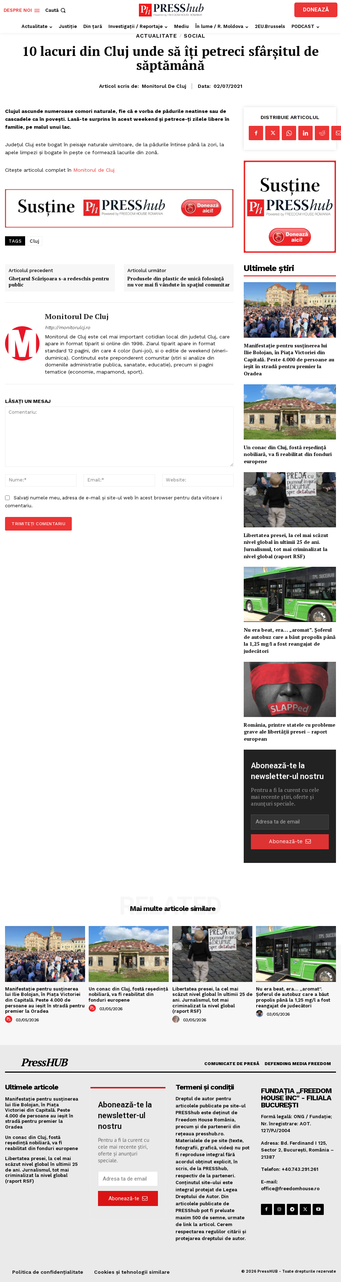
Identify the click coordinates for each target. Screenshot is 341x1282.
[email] (290, 822)
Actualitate (156, 36)
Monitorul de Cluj (164, 86)
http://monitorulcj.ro (67, 327)
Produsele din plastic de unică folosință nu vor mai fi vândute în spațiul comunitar (178, 282)
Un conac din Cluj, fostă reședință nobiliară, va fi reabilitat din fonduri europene (288, 454)
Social (194, 36)
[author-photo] (9, 1020)
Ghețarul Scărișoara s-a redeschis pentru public (59, 282)
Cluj (34, 241)
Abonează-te (290, 841)
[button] (56, 10)
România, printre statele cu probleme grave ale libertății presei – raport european (289, 731)
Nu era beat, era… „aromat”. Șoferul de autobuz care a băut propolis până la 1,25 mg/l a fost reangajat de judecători (290, 640)
